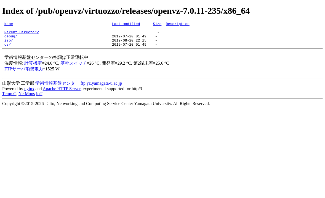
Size (157, 24)
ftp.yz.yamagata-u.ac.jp (101, 87)
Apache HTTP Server (62, 92)
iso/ (8, 43)
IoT (39, 97)
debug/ (10, 38)
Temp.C (9, 97)
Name (8, 24)
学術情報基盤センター (57, 87)
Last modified (126, 24)
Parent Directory (21, 33)
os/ (7, 48)
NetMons (26, 97)
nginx (29, 92)
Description (178, 24)
